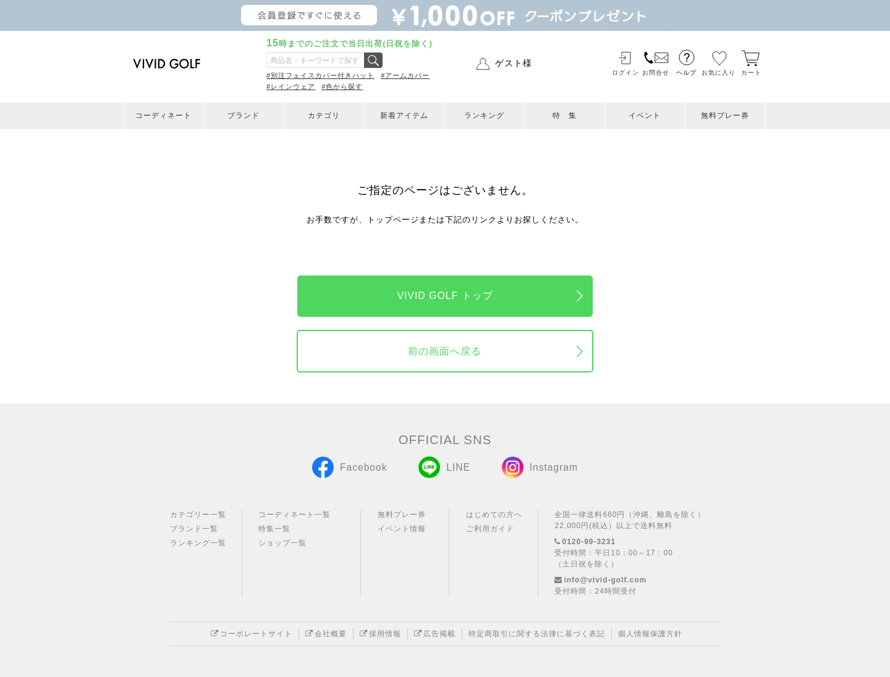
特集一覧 (274, 528)
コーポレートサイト (251, 633)
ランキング (484, 115)
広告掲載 (435, 633)
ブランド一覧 (194, 528)
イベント (645, 115)
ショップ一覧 (282, 543)
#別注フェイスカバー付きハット (320, 75)
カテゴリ (324, 115)
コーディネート (163, 115)
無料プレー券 (725, 115)
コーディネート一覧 (294, 514)
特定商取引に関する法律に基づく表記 (536, 633)
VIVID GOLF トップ (445, 295)
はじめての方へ (494, 514)
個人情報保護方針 (650, 633)
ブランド (243, 115)
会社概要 (326, 633)
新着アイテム (404, 115)
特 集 (565, 115)
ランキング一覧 (198, 543)
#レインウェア (290, 86)
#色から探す (342, 86)
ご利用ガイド (490, 528)
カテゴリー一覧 (198, 514)
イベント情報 (402, 528)
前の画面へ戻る (444, 351)
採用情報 (380, 633)
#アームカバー (405, 75)
